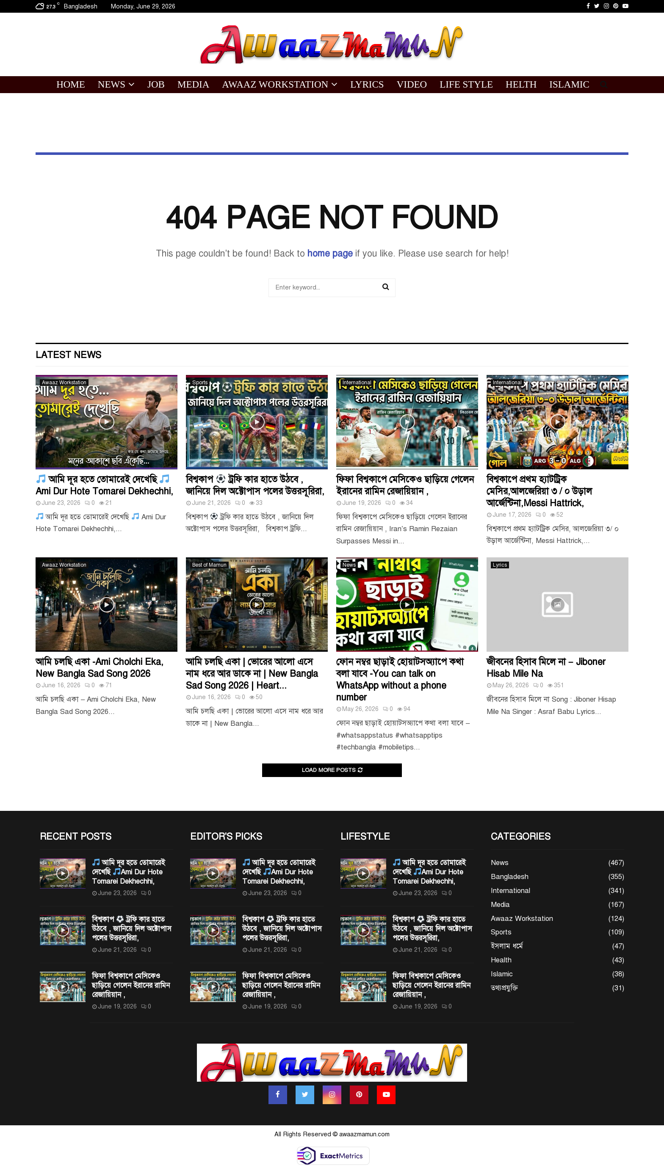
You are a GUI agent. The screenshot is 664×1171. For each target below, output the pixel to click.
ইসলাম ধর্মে (507, 946)
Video (412, 84)
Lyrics (367, 84)
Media (193, 84)
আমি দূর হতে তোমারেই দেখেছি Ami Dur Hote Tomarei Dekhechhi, (104, 485)
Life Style (466, 84)
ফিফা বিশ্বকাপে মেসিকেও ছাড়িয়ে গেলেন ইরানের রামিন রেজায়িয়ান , (405, 485)
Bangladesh (509, 876)
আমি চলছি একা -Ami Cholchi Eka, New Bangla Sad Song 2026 (99, 667)
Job (156, 84)
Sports (200, 383)
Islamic (569, 84)
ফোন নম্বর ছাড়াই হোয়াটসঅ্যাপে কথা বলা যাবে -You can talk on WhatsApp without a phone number (400, 679)
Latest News (68, 355)
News (111, 84)
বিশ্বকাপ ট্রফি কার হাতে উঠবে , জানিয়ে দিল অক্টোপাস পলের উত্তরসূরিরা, (255, 485)
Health (501, 960)
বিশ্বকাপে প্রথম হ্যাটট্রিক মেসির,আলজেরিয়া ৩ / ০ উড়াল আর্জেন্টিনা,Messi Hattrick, (539, 491)
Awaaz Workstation (275, 84)
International (357, 383)
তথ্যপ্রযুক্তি (504, 988)
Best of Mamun (209, 565)
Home (70, 84)
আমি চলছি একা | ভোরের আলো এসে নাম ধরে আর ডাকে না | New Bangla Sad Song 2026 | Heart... (252, 673)
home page (330, 253)
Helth (521, 84)
